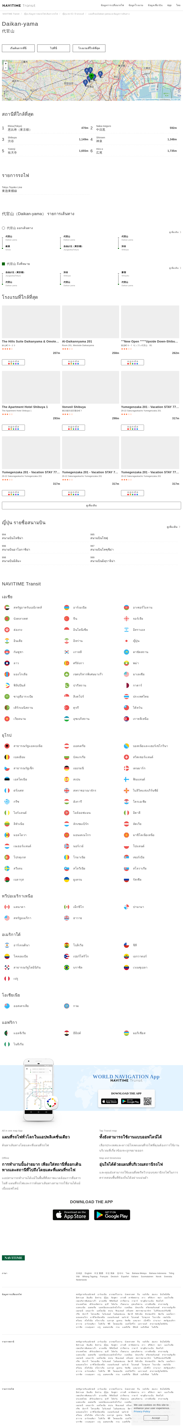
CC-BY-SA (175, 100)
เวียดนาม (124, 1304)
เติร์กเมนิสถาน (95, 1304)
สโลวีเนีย (89, 1320)
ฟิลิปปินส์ (113, 1301)
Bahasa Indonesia (157, 1273)
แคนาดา (137, 1320)
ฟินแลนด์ (120, 1311)
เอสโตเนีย (101, 1311)
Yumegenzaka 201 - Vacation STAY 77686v (152, 472)
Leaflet (139, 100)
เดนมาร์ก (90, 1311)
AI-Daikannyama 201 (77, 341)
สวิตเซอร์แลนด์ (153, 1307)
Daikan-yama (20, 24)
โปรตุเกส (146, 1317)
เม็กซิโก (147, 1320)
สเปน (110, 1311)
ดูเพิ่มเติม (175, 232)
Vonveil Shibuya (74, 407)
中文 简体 (110, 1273)
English (88, 1273)
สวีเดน (79, 1320)
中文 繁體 (98, 1273)
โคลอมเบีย (118, 1324)
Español (125, 1276)
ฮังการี (85, 1314)
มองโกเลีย (169, 1298)
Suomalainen (147, 1276)
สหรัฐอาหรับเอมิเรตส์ (85, 1294)
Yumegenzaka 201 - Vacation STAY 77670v (93, 472)
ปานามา (157, 1320)
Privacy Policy (142, 1411)
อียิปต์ (135, 1327)
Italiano (134, 1276)
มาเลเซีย (103, 1301)
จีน (138, 1294)
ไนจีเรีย (155, 1327)
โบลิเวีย (101, 1324)
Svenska (168, 1276)
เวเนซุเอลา (90, 1327)
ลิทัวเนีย (138, 1314)
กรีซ (78, 1314)
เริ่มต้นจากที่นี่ (18, 48)
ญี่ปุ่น (106, 1298)
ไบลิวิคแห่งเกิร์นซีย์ (162, 1311)
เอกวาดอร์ (142, 1324)
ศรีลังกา (151, 1298)
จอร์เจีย (145, 1294)
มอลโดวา (170, 1314)
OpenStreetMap (152, 100)
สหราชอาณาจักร (143, 1311)
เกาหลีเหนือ (150, 1304)
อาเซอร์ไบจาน (115, 1294)
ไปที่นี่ (53, 48)
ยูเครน (119, 1320)
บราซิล (79, 1327)
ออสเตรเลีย (108, 1327)
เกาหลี (123, 1298)
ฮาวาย (79, 1324)
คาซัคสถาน (134, 1298)
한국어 (120, 1273)
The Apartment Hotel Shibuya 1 (25, 407)
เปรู (99, 1327)
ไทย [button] (178, 5)
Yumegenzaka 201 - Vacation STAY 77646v (33, 472)
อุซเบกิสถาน (136, 1304)
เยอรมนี (79, 1311)
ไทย (128, 1273)
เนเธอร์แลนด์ (113, 1317)
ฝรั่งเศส (129, 1311)
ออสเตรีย (92, 1307)
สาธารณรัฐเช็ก (169, 1307)
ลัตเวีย (161, 1314)
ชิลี (109, 1324)
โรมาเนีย (156, 1317)
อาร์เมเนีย (102, 1294)
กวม (118, 1327)
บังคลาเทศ (130, 1294)
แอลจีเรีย (126, 1327)
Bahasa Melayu (139, 1273)
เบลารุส (110, 1320)
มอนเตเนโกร (82, 1317)
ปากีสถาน (124, 1301)
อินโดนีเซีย (165, 1294)
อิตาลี (130, 1314)
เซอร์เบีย (167, 1317)
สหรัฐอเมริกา (169, 1320)
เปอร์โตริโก (130, 1324)
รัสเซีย (128, 1320)
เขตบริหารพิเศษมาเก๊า (86, 1301)
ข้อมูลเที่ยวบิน (155, 5)
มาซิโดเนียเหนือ (97, 1317)
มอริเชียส (145, 1327)
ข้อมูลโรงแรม (136, 5)
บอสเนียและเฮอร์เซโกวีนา (110, 1307)
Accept (156, 1418)
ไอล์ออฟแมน (119, 1314)
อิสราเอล (80, 1298)
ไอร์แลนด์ (106, 1314)
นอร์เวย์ (125, 1317)
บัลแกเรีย (139, 1307)
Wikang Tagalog (89, 1276)
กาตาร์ (135, 1301)
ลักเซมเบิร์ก (150, 1314)
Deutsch (115, 1276)
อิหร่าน (98, 1298)
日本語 (79, 1273)
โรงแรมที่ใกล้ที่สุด (89, 48)
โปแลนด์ (135, 1317)
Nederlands (81, 1280)
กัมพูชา (114, 1298)
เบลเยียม (129, 1307)
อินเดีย (90, 1298)
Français (104, 1276)
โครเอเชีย (95, 1314)
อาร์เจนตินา (90, 1324)
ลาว (143, 1298)
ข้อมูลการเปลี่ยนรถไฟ (112, 5)
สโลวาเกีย (99, 1320)
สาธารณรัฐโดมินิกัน (159, 1324)
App (169, 5)
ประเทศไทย (81, 1304)
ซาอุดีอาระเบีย (147, 1301)
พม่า (160, 1298)
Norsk (158, 1276)
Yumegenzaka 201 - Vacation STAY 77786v (152, 407)
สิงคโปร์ (159, 1301)
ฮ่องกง (155, 1294)
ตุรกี (107, 1304)
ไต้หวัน (114, 1304)
